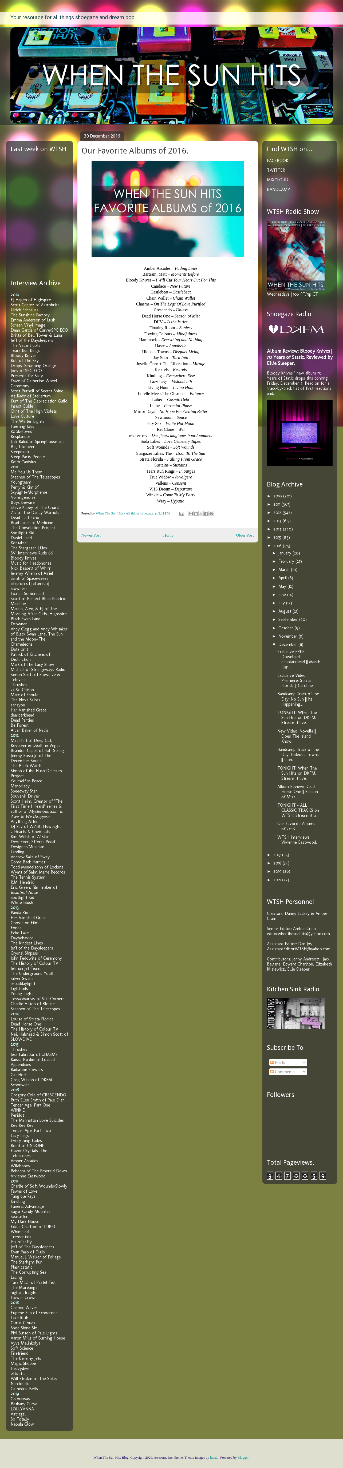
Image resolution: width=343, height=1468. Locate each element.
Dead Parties (22, 720)
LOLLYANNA (22, 1408)
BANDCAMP (278, 189)
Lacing (16, 1277)
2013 (278, 520)
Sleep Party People (28, 456)
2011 (277, 504)
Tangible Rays (23, 1196)
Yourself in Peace (26, 780)
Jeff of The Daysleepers (32, 1246)
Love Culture (22, 416)
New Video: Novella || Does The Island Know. (296, 736)
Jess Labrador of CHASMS (34, 1054)
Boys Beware (23, 502)
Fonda (16, 927)
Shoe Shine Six (24, 1327)
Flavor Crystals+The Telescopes (29, 1153)
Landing (18, 851)
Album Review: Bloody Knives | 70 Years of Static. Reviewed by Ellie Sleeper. (300, 357)
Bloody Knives (24, 355)
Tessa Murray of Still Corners (38, 998)
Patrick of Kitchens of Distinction (30, 657)
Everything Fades (26, 1140)
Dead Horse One (26, 1024)
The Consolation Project (33, 527)
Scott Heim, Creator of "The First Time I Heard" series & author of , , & (37, 809)
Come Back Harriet (28, 861)
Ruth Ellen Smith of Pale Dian (38, 1100)
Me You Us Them (26, 471)
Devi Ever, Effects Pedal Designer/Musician (33, 844)
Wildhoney (20, 1165)
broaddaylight (23, 983)
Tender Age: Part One (30, 1105)
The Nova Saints (25, 699)
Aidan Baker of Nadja (30, 730)
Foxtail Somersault (27, 593)
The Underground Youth (32, 973)
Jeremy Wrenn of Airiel (32, 573)
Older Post (245, 535)
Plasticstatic (21, 1267)
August (285, 611)
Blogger (243, 1457)
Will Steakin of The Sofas (34, 1378)
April (283, 577)
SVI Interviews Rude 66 (32, 553)
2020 (278, 879)
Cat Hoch (19, 1074)
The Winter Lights (27, 421)
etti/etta (18, 1373)
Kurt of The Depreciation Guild (39, 401)
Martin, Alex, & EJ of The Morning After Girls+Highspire (39, 611)
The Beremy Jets (26, 1358)
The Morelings (24, 1287)
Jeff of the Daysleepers (32, 340)
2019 (278, 871)
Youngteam (21, 482)
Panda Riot (20, 912)
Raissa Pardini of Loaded (33, 1059)
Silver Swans (22, 978)
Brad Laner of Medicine (32, 522)
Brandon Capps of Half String (37, 750)
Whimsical (20, 1231)
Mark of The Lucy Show (32, 664)
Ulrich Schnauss (24, 309)
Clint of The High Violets (34, 411)
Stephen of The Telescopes (35, 477)
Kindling (18, 1201)
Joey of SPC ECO (26, 370)
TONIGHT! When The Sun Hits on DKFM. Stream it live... (297, 717)
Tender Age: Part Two (31, 1130)
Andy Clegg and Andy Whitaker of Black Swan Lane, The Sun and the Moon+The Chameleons (39, 636)
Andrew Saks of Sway (30, 856)
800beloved (21, 431)
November (288, 636)
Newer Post (91, 535)
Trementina (21, 1236)
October (286, 627)
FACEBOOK (277, 160)
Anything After (24, 821)
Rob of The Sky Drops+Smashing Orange (33, 363)
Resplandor (20, 436)
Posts (277, 1062)
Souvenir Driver (25, 796)
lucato (214, 1457)
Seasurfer (19, 1216)
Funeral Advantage (27, 1206)
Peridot (17, 1115)
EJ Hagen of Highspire (31, 299)
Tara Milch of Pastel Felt (33, 1282)
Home (168, 535)
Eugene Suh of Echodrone (34, 1312)
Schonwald (20, 1084)
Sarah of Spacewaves (29, 578)
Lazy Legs (20, 1135)
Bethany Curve (24, 1403)
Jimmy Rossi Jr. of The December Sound (31, 758)
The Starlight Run (26, 1262)
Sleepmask (20, 451)
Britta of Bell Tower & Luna (36, 335)
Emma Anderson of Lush (33, 320)
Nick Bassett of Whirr (31, 568)
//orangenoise (23, 497)
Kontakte (19, 542)
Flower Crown (24, 1297)
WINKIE (18, 1110)
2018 (278, 863)
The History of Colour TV (34, 963)
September (288, 619)
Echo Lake (20, 932)
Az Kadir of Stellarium (31, 396)
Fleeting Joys (22, 426)
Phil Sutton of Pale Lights (34, 1333)
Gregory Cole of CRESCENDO (38, 1094)
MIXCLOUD (277, 179)
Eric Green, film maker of (34, 890)
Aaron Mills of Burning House (38, 1338)
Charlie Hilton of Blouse (33, 1003)
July (282, 602)
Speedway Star (24, 791)
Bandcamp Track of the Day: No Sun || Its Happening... (298, 698)
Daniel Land (21, 537)
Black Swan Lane (25, 618)
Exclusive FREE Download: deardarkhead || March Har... (298, 659)
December (288, 644)
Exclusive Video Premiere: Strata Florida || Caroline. (295, 680)
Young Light (22, 993)
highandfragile (23, 1292)
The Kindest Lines (27, 943)
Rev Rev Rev (22, 1125)
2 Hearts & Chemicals (30, 831)
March (284, 569)
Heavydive (20, 1368)
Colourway (20, 1398)
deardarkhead (22, 715)
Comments (282, 1071)
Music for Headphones (31, 563)
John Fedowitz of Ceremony (36, 958)
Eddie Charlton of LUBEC (34, 1226)
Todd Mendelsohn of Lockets (37, 867)
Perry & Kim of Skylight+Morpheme (29, 490)
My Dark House (25, 1221)
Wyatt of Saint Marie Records (38, 872)
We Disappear (37, 816)
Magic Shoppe (23, 1363)
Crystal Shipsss (24, 953)
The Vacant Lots (25, 345)
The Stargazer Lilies (29, 547)
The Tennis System (28, 877)
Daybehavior (22, 937)
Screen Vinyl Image (28, 325)
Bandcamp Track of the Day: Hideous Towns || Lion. (298, 754)
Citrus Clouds (23, 1322)
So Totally (20, 1419)
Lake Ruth (19, 1317)
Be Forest (20, 725)
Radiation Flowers (27, 1069)
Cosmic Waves (24, 1307)
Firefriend (19, 1353)
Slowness (19, 588)
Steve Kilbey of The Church (36, 507)
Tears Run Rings (25, 350)
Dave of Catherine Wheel (34, 380)
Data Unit (19, 649)
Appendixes (21, 1064)
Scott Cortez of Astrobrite (35, 304)
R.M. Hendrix (22, 882)
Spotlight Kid (22, 532)
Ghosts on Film (24, 922)
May (282, 586)
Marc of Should (24, 694)
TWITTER (276, 170)
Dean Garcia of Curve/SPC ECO (39, 330)
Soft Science (22, 1348)
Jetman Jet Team (25, 968)
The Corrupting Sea (28, 1272)
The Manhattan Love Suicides (37, 1120)
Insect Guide (22, 406)
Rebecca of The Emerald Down (39, 1170)
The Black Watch (26, 765)
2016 (278, 545)
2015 (277, 537)
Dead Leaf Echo (25, 517)
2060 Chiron (22, 689)
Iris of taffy (21, 1241)
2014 (278, 529)
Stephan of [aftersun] (30, 583)
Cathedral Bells (24, 1388)
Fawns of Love (24, 1191)
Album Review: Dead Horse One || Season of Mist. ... (297, 791)
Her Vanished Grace (28, 710)
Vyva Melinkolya (25, 1343)
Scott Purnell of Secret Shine (37, 390)
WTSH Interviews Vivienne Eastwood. (297, 840)
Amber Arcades (24, 1160)
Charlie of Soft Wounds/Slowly (39, 1186)
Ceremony (20, 385)
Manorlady (20, 786)
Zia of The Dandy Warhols (35, 512)
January (285, 553)
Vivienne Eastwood (28, 1176)
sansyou (18, 704)
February (286, 561)
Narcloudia (20, 1383)
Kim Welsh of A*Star (30, 836)
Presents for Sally (27, 375)
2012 (278, 512)
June (282, 594)
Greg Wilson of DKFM (31, 1079)
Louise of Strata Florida (32, 1018)
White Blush (22, 902)
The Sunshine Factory (30, 314)
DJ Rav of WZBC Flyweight (36, 826)
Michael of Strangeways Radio (38, 669)
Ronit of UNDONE (27, 1145)
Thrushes (19, 684)
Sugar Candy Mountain (31, 1211)
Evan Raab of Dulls (28, 1251)
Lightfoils (19, 988)
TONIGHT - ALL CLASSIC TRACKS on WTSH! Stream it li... (298, 810)
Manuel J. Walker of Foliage (36, 1257)
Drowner (19, 623)
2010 (278, 495)
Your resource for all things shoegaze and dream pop (72, 17)
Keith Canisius (23, 461)
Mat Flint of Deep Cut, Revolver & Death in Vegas (35, 743)
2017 (277, 854)
